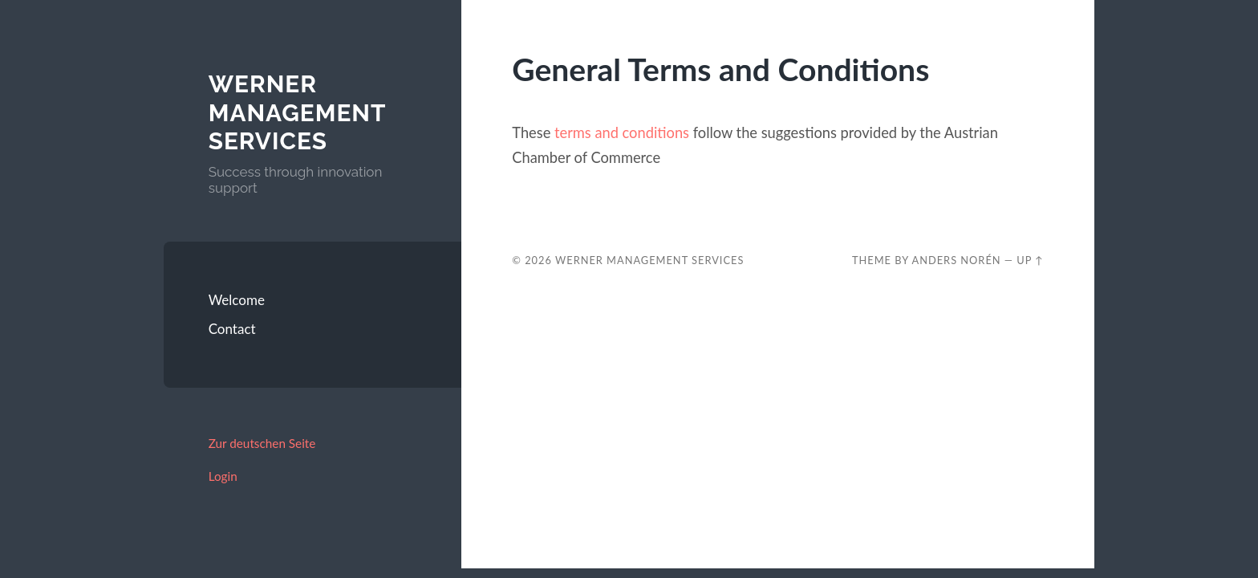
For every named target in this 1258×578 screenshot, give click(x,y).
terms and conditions (621, 132)
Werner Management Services (297, 112)
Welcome (237, 299)
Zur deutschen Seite (262, 443)
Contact (232, 328)
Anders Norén (956, 260)
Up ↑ (1030, 260)
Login (223, 476)
